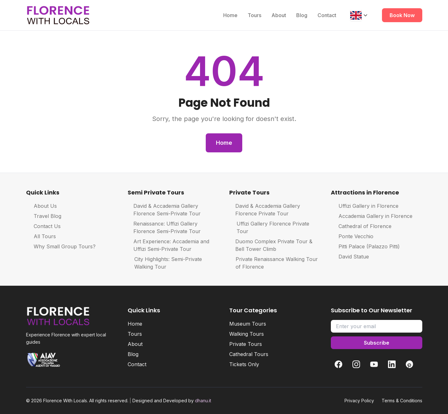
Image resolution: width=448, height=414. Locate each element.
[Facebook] (338, 364)
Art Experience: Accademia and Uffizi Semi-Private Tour (168, 245)
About (278, 15)
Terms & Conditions (402, 400)
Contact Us (43, 226)
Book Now (402, 15)
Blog (301, 15)
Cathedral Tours (248, 354)
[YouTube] (374, 364)
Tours (254, 15)
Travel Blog (43, 216)
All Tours (41, 236)
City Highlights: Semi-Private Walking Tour (165, 263)
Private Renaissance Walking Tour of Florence (273, 263)
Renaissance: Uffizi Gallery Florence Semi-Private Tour (164, 227)
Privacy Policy (359, 400)
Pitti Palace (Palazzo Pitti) (365, 246)
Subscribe (376, 343)
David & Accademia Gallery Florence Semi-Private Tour (164, 210)
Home (230, 15)
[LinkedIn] (391, 364)
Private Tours (245, 344)
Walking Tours (246, 334)
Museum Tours (247, 324)
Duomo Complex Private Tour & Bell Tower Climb (270, 245)
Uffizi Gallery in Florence (364, 206)
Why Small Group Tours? (61, 246)
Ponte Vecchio (352, 236)
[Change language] (359, 15)
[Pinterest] (409, 364)
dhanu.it (203, 400)
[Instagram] (356, 364)
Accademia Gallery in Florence (371, 216)
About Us (41, 206)
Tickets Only (244, 364)
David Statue (350, 256)
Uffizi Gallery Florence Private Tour (269, 227)
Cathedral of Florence (361, 226)
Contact (327, 15)
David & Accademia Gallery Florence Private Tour (264, 210)
